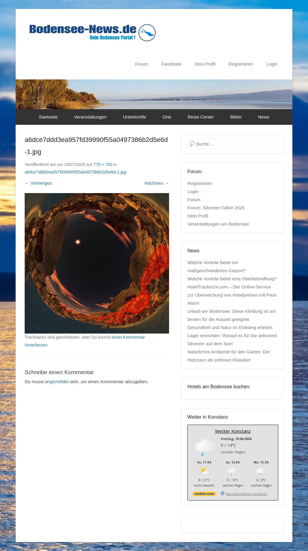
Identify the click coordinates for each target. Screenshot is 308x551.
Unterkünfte (134, 116)
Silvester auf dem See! (210, 343)
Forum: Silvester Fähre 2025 (216, 207)
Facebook (171, 63)
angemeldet (57, 381)
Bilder (236, 116)
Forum (141, 63)
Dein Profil (205, 63)
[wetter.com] (204, 495)
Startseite (48, 116)
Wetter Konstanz (233, 431)
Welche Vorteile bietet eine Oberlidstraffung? (231, 278)
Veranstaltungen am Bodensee (218, 223)
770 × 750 (103, 164)
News (264, 116)
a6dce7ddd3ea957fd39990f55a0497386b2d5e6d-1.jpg (75, 172)
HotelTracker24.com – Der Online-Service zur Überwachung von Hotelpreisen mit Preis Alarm (232, 295)
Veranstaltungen (90, 116)
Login (271, 63)
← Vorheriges (38, 183)
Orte (166, 116)
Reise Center (201, 116)
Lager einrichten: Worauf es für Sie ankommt (232, 335)
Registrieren (241, 63)
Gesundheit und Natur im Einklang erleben (230, 327)
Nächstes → (156, 183)
